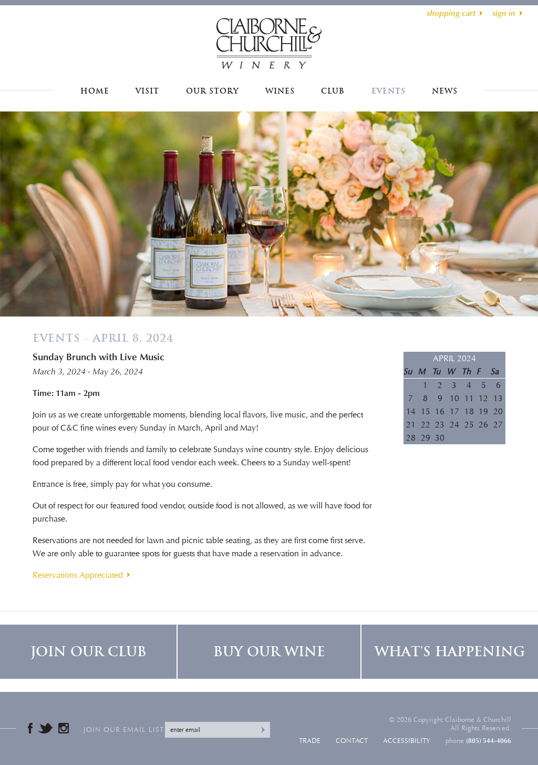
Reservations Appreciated (78, 575)
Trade (309, 741)
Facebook (30, 728)
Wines (280, 91)
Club (333, 91)
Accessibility (406, 741)
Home (94, 91)
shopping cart (451, 13)
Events (388, 91)
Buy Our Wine (269, 651)
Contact (352, 741)
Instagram (63, 728)
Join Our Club (88, 651)
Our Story (212, 91)
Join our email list (124, 730)
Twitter (45, 728)
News (445, 91)
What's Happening (450, 651)
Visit (147, 91)
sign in (503, 13)
